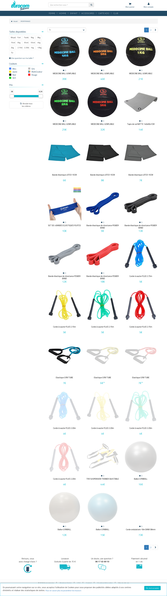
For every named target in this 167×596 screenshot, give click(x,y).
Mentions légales (65, 581)
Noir (14, 74)
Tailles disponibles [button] (26, 31)
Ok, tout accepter (152, 588)
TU (12, 52)
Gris (33, 68)
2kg (12, 47)
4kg (38, 42)
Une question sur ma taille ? (21, 58)
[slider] (12, 96)
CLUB (115, 13)
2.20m (26, 47)
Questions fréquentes (104, 581)
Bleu (14, 68)
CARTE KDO (103, 13)
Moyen (13, 37)
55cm (33, 42)
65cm (26, 42)
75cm (13, 42)
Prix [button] (26, 85)
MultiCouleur (36, 71)
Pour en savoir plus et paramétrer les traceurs (63, 590)
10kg (39, 47)
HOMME (62, 13)
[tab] (26, 32)
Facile (26, 37)
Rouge (34, 74)
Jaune (14, 71)
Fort (19, 37)
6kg (18, 42)
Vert (14, 77)
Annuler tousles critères (26, 104)
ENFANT (73, 13)
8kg (38, 37)
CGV (78, 581)
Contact (88, 581)
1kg (32, 47)
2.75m (19, 47)
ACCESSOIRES (87, 13)
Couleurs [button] (26, 63)
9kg (32, 37)
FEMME (52, 13)
